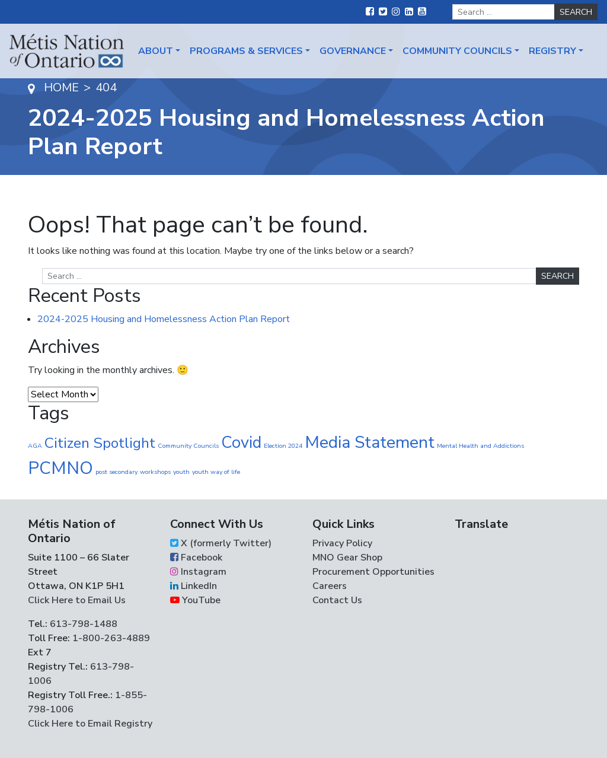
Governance (353, 51)
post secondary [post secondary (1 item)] (116, 471)
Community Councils (457, 51)
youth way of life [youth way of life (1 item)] (216, 471)
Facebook (196, 557)
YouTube (195, 600)
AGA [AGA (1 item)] (35, 445)
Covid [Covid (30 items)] (241, 442)
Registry (552, 51)
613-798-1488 (83, 623)
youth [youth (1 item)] (181, 471)
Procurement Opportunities (373, 571)
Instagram (198, 571)
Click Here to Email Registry (90, 723)
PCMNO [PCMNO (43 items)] (60, 468)
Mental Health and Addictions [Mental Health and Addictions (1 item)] (480, 445)
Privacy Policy (342, 543)
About (155, 51)
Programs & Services (246, 51)
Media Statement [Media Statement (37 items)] (370, 442)
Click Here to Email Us (77, 600)
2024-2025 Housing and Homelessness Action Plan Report (163, 319)
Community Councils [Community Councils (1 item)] (188, 445)
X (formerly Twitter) (220, 543)
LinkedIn (193, 586)
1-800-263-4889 (111, 638)
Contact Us (337, 600)
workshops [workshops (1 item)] (155, 471)
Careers (329, 586)
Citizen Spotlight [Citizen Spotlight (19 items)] (99, 443)
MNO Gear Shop (347, 557)
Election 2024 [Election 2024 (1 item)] (283, 445)
